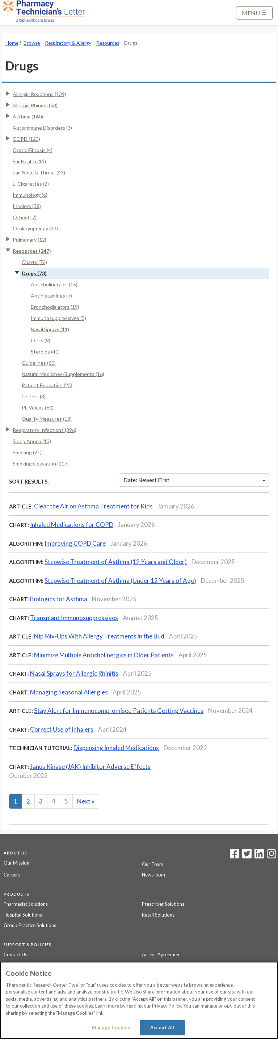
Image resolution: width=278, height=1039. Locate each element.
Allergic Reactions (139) (39, 94)
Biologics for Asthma (58, 599)
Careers (12, 875)
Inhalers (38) (27, 206)
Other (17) (25, 217)
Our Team (152, 864)
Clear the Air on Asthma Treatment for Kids (93, 506)
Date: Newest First (194, 480)
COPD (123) (26, 139)
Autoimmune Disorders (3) (42, 128)
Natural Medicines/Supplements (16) (63, 374)
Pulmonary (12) (29, 240)
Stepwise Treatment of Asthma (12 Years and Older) (116, 562)
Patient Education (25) (47, 385)
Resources (107, 43)
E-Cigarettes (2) (31, 184)
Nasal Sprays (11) (50, 329)
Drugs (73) (34, 273)
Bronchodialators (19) (55, 307)
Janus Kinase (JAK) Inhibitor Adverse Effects (90, 766)
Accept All (162, 1027)
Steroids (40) (45, 352)
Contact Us (15, 954)
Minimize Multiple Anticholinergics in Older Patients (104, 655)
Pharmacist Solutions (26, 904)
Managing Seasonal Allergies (69, 692)
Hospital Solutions (23, 915)
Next (85, 801)
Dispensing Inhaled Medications (116, 748)
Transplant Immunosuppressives (74, 618)
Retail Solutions (158, 915)
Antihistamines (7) (51, 296)
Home (11, 43)
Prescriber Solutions (163, 904)
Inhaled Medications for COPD (71, 524)
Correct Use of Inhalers (61, 729)
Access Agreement (161, 954)
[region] (139, 1000)
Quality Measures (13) (47, 419)
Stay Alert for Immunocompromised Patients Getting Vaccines (118, 710)
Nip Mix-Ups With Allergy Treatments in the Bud (99, 636)
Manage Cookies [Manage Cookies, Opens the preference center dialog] (111, 1027)
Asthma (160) (28, 116)
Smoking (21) (27, 452)
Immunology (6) (30, 195)
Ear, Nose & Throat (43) (39, 172)
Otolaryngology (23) (35, 228)
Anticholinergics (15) (54, 284)
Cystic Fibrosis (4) (32, 150)
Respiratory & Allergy (68, 43)
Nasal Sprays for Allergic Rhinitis (74, 673)
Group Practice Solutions (30, 925)
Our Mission (16, 863)
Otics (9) (40, 340)
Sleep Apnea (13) (32, 441)
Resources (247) (32, 251)
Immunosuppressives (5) (58, 318)
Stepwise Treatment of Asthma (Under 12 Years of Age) (120, 580)
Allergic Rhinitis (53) (35, 105)
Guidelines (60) (39, 363)
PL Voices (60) (38, 407)
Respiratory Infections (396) (44, 430)
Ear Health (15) (29, 161)
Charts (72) (34, 262)
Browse (32, 43)
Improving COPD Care (75, 543)
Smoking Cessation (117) (41, 463)
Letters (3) (34, 396)
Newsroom (153, 875)
